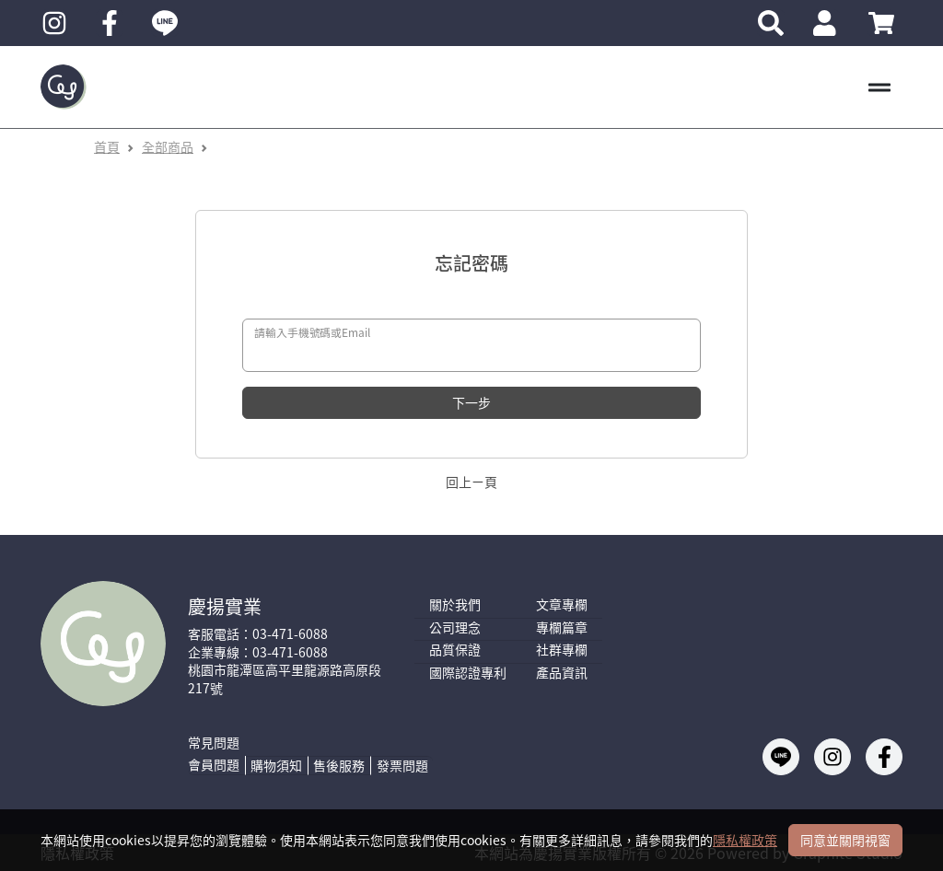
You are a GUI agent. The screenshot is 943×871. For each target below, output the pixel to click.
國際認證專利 (467, 672)
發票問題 (402, 765)
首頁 (107, 146)
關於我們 (455, 604)
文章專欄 (562, 604)
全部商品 (167, 146)
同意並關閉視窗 (845, 839)
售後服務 (339, 765)
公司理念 (455, 627)
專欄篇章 (562, 627)
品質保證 (455, 649)
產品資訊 (562, 672)
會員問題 (213, 764)
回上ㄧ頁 (471, 482)
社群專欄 (562, 649)
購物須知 (276, 765)
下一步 (471, 402)
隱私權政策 (745, 839)
